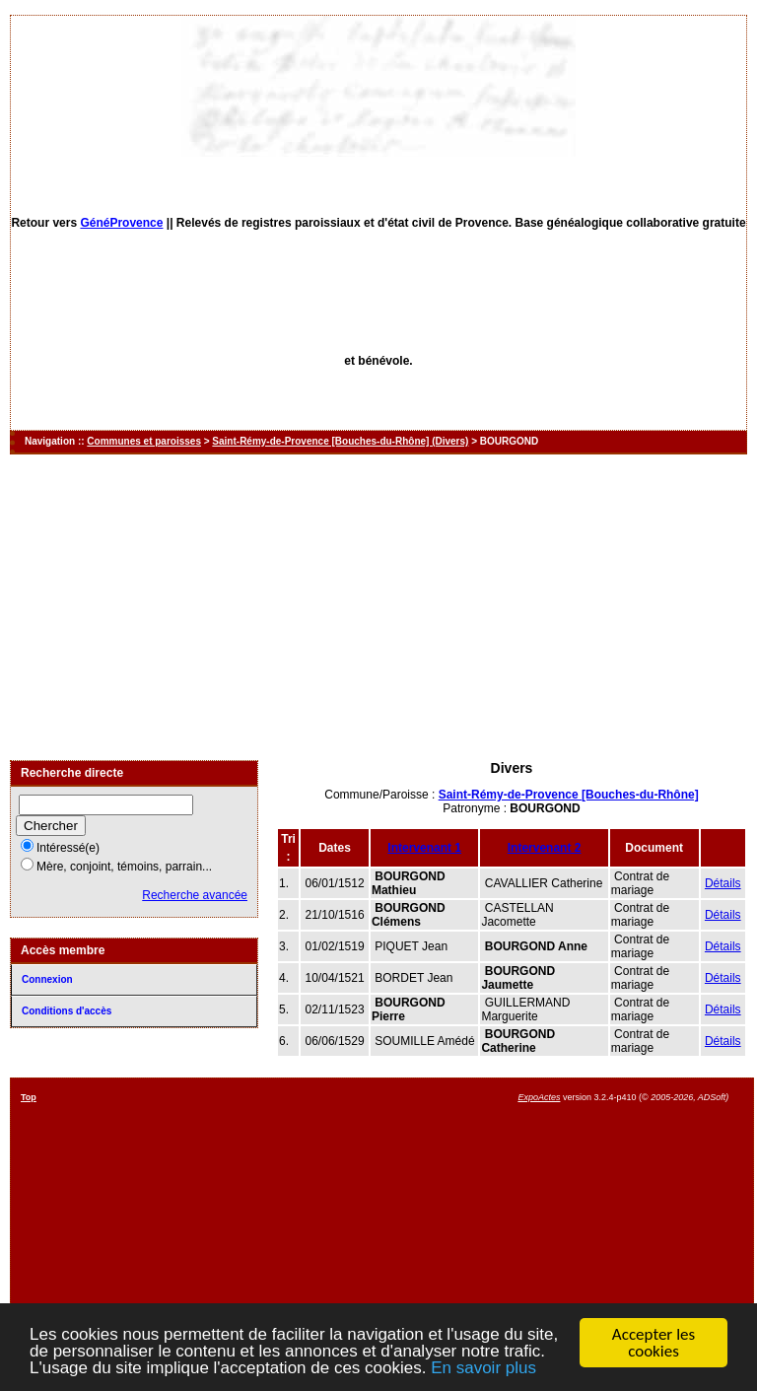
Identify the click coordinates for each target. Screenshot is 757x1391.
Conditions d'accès (66, 1011)
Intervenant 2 (545, 848)
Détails (723, 883)
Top (28, 1097)
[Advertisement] (378, 607)
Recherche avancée (194, 895)
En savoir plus (483, 1368)
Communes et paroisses (144, 441)
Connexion (47, 979)
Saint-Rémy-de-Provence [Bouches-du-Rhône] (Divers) (340, 441)
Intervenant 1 (424, 848)
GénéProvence (121, 223)
